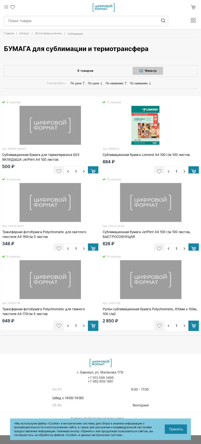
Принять (176, 429)
